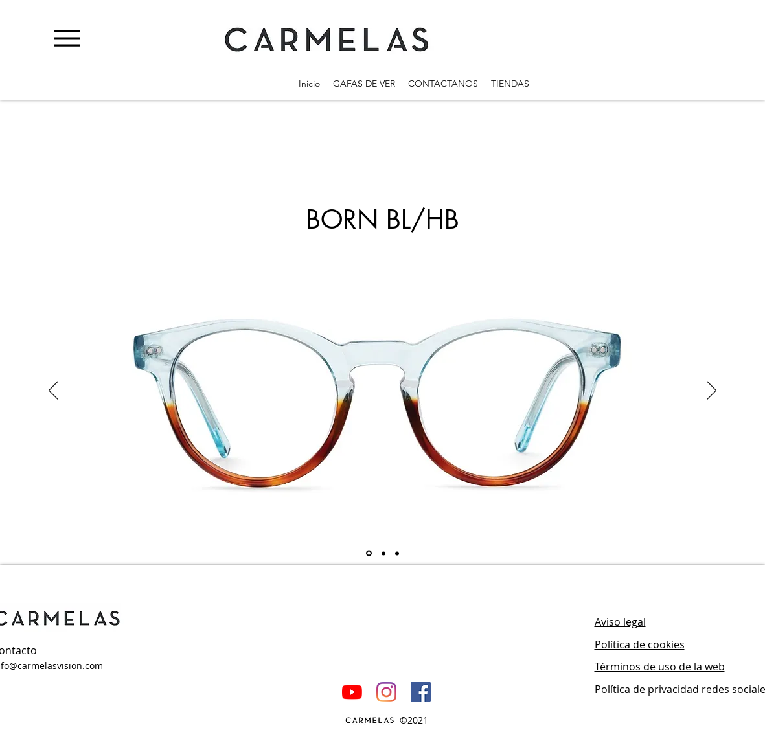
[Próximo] (711, 391)
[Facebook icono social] (421, 692)
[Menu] (67, 38)
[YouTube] (352, 692)
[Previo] (53, 391)
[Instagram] (386, 692)
